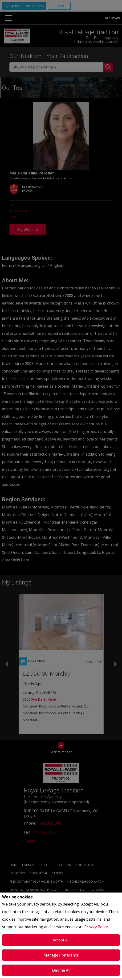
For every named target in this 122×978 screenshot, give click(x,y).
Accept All (61, 940)
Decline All (61, 970)
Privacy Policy (96, 926)
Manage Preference (61, 955)
